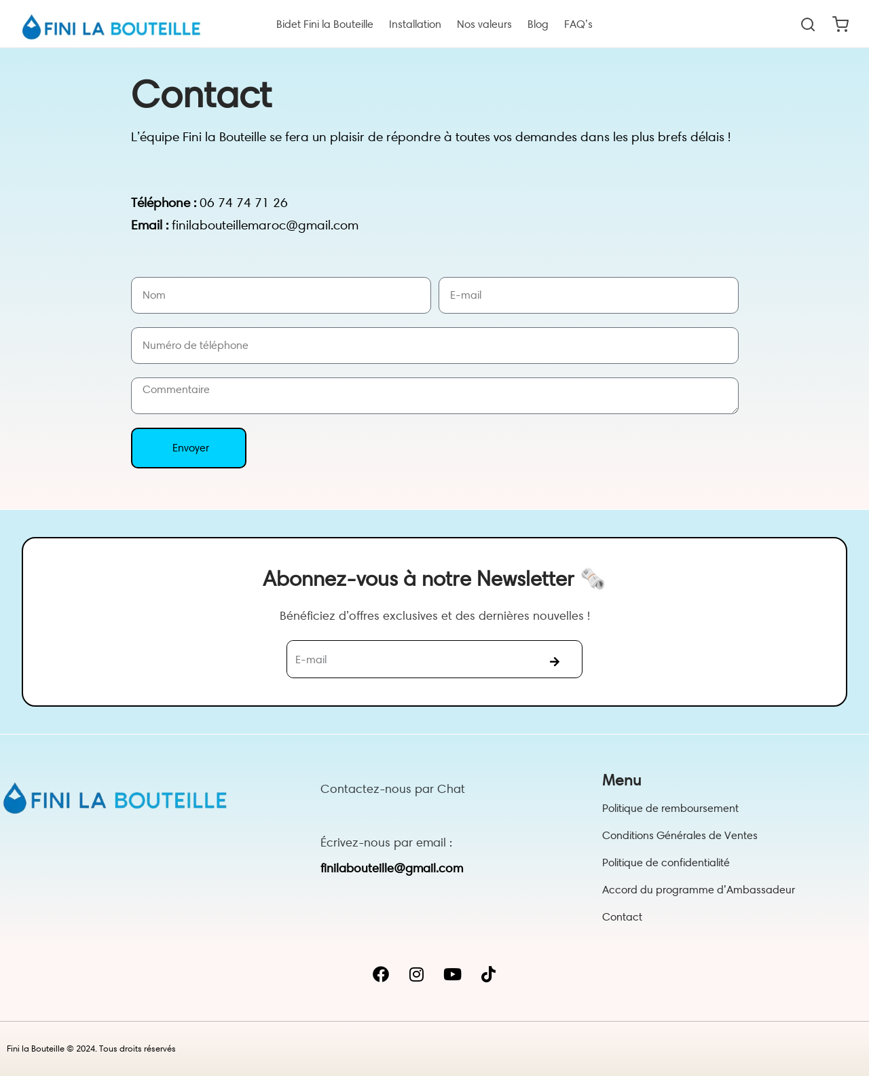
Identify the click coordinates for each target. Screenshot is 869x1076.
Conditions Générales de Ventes (680, 835)
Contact (622, 916)
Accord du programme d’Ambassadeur (698, 889)
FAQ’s (578, 24)
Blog (538, 24)
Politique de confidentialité (666, 862)
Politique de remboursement (670, 808)
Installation (415, 24)
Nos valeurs (484, 24)
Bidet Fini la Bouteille (324, 24)
